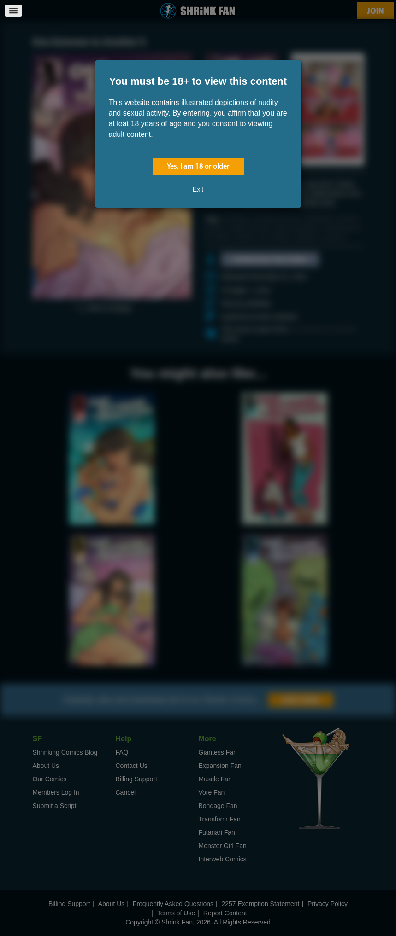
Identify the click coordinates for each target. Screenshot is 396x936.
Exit (198, 189)
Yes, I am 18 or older (198, 166)
